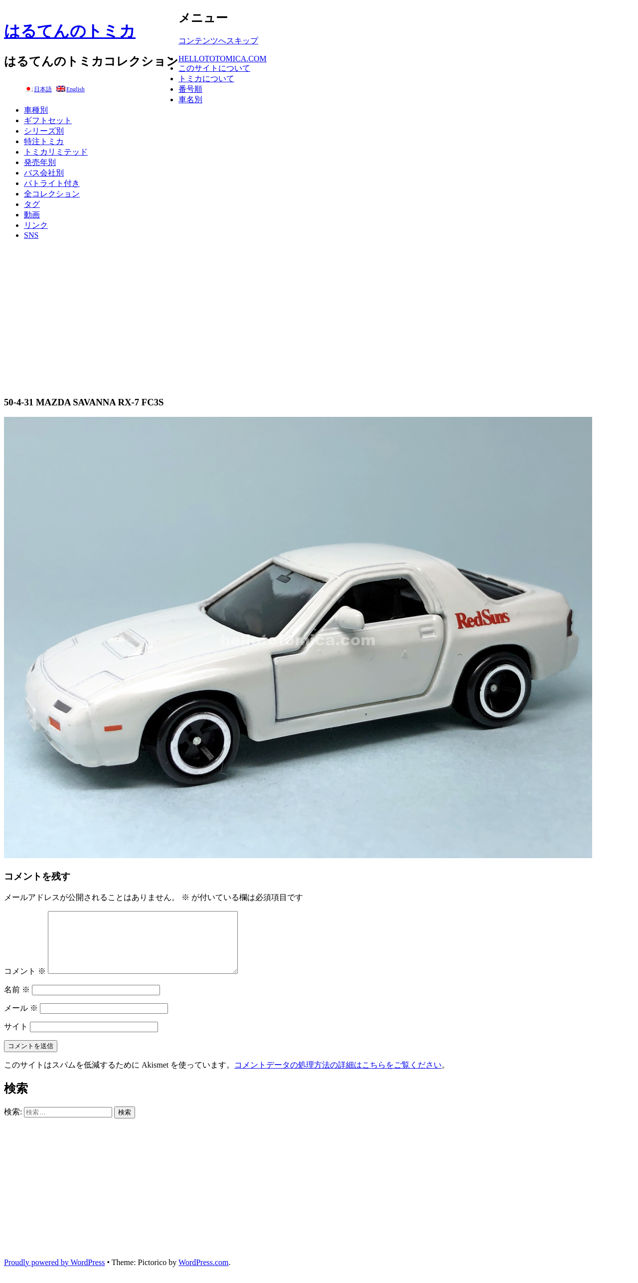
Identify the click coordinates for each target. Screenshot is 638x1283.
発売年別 (40, 162)
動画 (32, 214)
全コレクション (52, 193)
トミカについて (206, 78)
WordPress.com (203, 1274)
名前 (17, 1001)
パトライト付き (52, 183)
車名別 (190, 99)
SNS (31, 235)
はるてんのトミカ (70, 31)
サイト (16, 1038)
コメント (25, 983)
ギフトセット (48, 120)
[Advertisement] (319, 317)
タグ (32, 204)
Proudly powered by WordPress (54, 1274)
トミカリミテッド (56, 152)
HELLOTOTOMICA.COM (222, 58)
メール (21, 1020)
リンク (36, 225)
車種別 (36, 110)
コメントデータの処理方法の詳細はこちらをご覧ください (338, 1077)
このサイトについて (214, 68)
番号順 (190, 89)
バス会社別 (44, 173)
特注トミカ (44, 141)
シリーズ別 (44, 131)
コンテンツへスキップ (218, 40)
